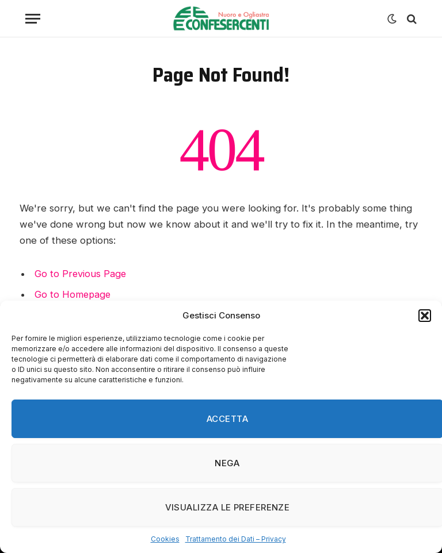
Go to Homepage (73, 294)
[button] (424, 315)
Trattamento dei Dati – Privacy (235, 539)
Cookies (165, 539)
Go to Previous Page (81, 273)
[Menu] (32, 19)
